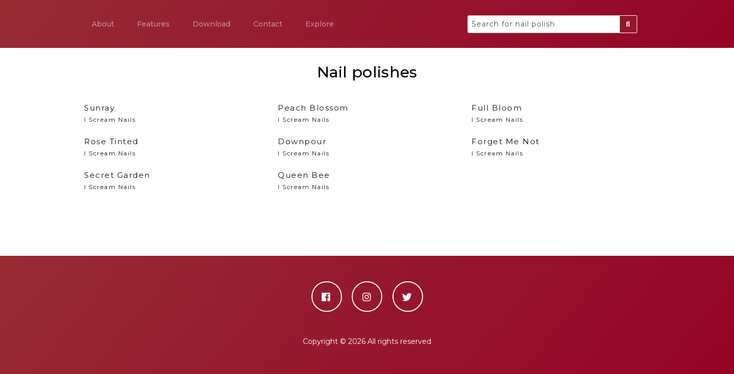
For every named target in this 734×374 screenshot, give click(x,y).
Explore (319, 24)
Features (153, 24)
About (103, 24)
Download (211, 24)
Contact (267, 24)
